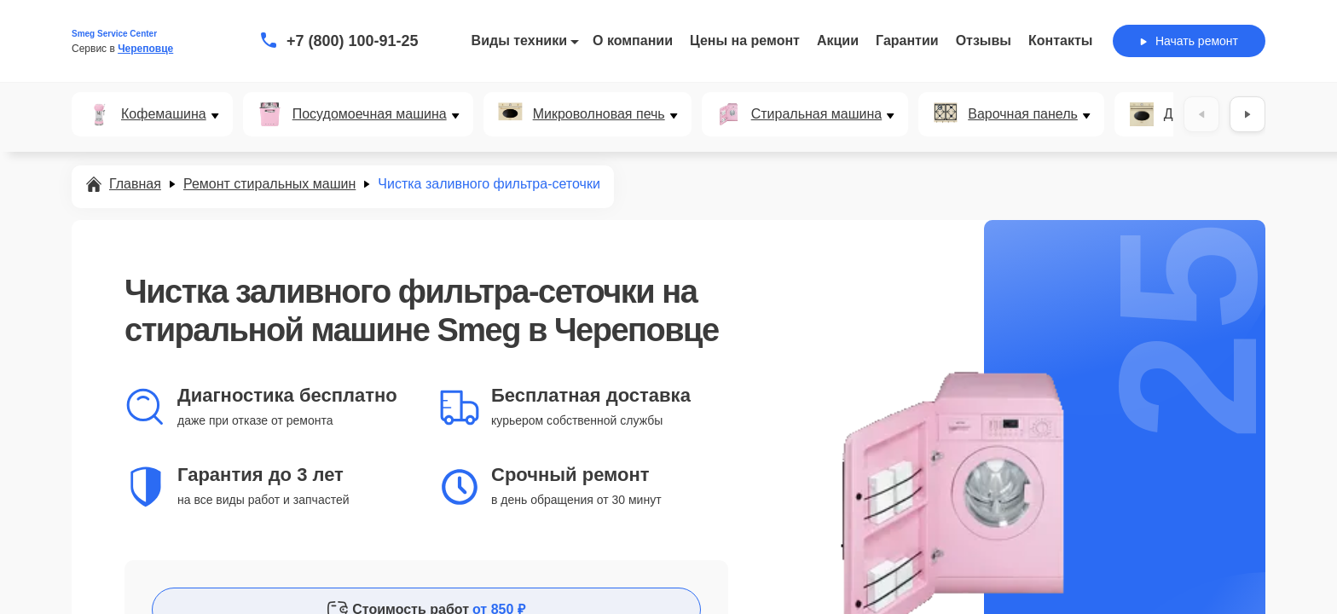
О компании (633, 40)
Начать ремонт (1189, 41)
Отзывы (983, 40)
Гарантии (907, 40)
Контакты (1060, 40)
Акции (838, 40)
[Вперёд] (1247, 114)
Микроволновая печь (599, 114)
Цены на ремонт (745, 40)
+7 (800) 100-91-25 (352, 40)
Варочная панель (1023, 114)
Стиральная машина (817, 114)
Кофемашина (163, 114)
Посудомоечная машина (369, 114)
